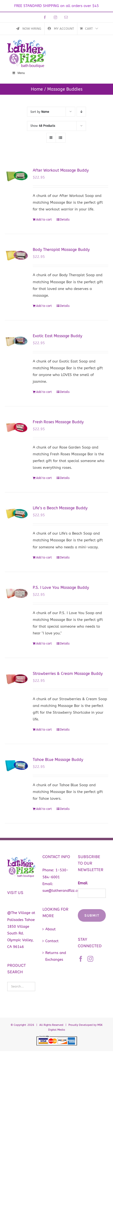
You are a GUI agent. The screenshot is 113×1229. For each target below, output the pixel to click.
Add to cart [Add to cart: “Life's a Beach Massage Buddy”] (44, 557)
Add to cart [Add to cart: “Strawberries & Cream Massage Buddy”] (44, 729)
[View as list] (60, 137)
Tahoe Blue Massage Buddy (58, 759)
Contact (52, 941)
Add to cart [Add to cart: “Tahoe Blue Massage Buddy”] (44, 809)
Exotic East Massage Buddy (57, 336)
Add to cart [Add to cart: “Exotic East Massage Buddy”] (44, 392)
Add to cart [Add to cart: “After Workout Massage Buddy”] (44, 219)
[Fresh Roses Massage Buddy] (17, 427)
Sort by (39, 112)
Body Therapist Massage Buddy (61, 249)
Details (65, 219)
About (50, 929)
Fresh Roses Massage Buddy (58, 422)
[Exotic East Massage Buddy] (17, 341)
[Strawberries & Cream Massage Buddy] (17, 679)
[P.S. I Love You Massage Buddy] (17, 593)
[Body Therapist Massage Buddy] (17, 255)
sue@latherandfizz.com (62, 890)
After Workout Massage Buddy (61, 170)
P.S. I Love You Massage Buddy (61, 587)
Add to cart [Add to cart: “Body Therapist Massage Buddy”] (44, 306)
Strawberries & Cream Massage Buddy (68, 673)
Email (82, 883)
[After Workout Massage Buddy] (17, 176)
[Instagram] (90, 959)
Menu (18, 73)
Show (42, 126)
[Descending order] (81, 112)
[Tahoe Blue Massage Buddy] (17, 765)
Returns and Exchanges (55, 956)
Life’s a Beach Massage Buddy (60, 508)
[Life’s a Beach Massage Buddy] (17, 513)
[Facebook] (81, 959)
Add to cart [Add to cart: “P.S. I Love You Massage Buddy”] (44, 643)
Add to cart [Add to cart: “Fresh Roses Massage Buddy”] (44, 478)
